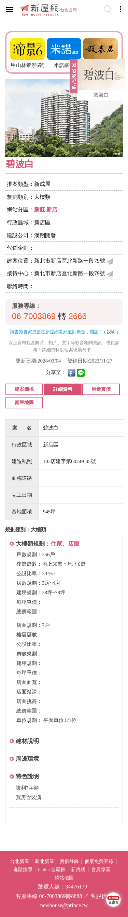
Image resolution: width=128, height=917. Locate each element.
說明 (111, 331)
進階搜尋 (22, 869)
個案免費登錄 (99, 861)
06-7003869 (34, 316)
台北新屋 (19, 861)
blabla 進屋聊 (51, 869)
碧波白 (101, 95)
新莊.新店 (45, 209)
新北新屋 (44, 861)
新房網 (78, 869)
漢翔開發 (45, 235)
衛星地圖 (24, 402)
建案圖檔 (24, 389)
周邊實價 (101, 389)
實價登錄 (69, 861)
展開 (72, 79)
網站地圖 (64, 877)
